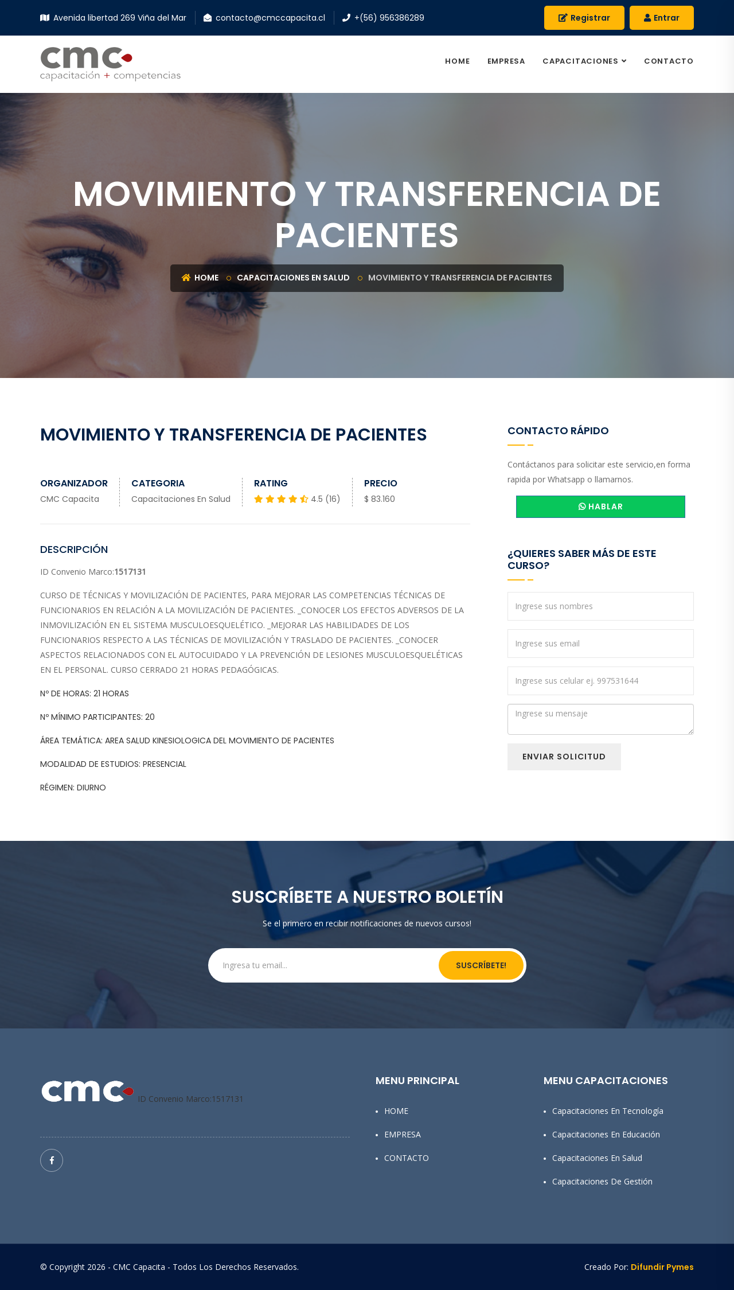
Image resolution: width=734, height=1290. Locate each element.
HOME (457, 61)
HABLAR (601, 506)
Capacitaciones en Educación (606, 1134)
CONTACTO (669, 61)
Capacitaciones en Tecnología (607, 1110)
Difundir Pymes (662, 1267)
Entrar (662, 18)
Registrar (584, 18)
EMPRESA (506, 61)
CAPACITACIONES (580, 61)
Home (200, 277)
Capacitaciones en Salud (293, 277)
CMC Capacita (69, 499)
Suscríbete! (481, 965)
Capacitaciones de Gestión (602, 1181)
